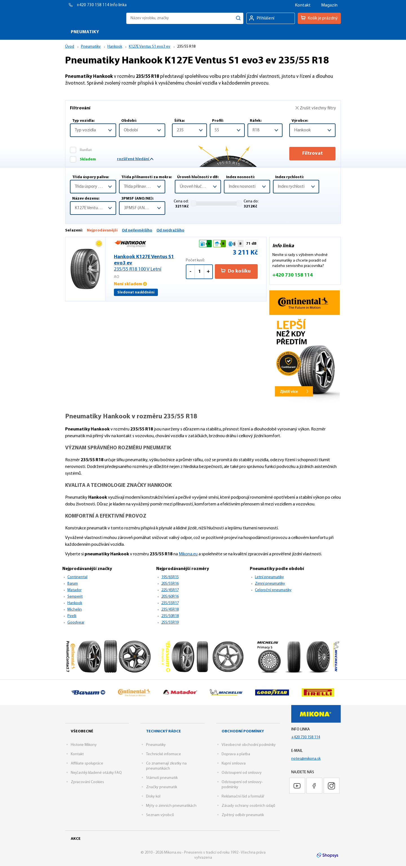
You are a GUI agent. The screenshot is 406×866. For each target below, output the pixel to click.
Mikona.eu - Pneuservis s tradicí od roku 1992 (94, 18)
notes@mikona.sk (306, 759)
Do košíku (236, 271)
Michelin (74, 609)
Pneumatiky (156, 745)
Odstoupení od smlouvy (242, 773)
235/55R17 (170, 603)
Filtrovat (312, 153)
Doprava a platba (236, 754)
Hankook (74, 603)
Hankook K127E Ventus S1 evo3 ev (150, 263)
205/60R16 (170, 597)
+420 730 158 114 (93, 5)
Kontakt (303, 5)
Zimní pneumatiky (270, 584)
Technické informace (163, 754)
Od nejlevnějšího (137, 230)
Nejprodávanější (102, 230)
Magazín (329, 5)
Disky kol (153, 796)
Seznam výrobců (160, 815)
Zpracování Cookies (87, 782)
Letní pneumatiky (269, 577)
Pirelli (71, 616)
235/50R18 (170, 616)
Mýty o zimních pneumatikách (171, 806)
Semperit (75, 597)
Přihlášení (265, 18)
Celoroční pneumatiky (273, 590)
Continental (77, 577)
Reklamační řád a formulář (243, 796)
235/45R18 (170, 609)
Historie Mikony (84, 745)
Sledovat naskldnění (136, 292)
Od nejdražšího (170, 230)
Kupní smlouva (234, 763)
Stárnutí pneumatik (162, 778)
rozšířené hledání (135, 159)
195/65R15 (170, 577)
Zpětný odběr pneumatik (243, 815)
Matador (74, 590)
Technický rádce (163, 731)
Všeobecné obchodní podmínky (249, 745)
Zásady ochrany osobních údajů (248, 806)
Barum (72, 584)
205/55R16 (170, 584)
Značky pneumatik (161, 787)
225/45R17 (170, 590)
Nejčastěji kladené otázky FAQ (96, 773)
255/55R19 (170, 622)
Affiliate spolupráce (87, 763)
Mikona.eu (188, 554)
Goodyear (75, 622)
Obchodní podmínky (243, 731)
